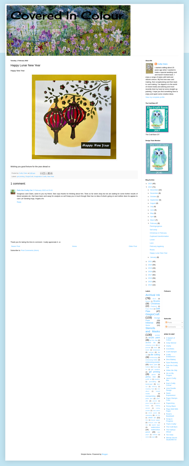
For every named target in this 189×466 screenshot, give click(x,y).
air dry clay (154, 340)
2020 (150, 265)
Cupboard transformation (159, 236)
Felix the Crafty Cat (24, 190)
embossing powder (153, 362)
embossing (154, 357)
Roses (152, 250)
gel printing (21, 176)
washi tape (156, 425)
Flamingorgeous (156, 226)
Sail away (153, 230)
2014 (150, 285)
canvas (151, 352)
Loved (152, 240)
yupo (153, 437)
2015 (150, 282)
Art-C (154, 298)
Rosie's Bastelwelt (170, 415)
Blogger (105, 454)
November (154, 193)
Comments (171, 327)
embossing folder (151, 360)
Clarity (168, 346)
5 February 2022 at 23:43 (42, 190)
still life (157, 415)
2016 (150, 278)
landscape (149, 384)
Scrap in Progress (169, 420)
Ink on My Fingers (170, 374)
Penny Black (171, 406)
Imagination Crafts (40, 176)
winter (147, 437)
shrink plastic (152, 413)
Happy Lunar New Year (158, 253)
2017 (150, 275)
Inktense (149, 323)
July (152, 207)
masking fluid (150, 389)
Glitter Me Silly (171, 370)
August (153, 203)
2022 (150, 187)
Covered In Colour (67, 15)
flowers (155, 367)
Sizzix (148, 325)
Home (74, 246)
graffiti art (149, 379)
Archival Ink (153, 294)
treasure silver (152, 422)
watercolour (155, 427)
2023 (150, 184)
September (154, 200)
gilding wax (151, 377)
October (153, 196)
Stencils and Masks (153, 330)
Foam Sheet (149, 309)
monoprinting (150, 396)
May (152, 213)
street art (152, 418)
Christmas (155, 303)
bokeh (147, 350)
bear (155, 347)
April (152, 217)
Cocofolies (170, 349)
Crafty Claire (162, 64)
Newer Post (15, 246)
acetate (157, 335)
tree (147, 425)
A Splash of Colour (170, 339)
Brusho (156, 301)
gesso (154, 374)
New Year (50, 176)
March (153, 220)
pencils (155, 401)
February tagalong (157, 246)
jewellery (157, 379)
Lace (151, 243)
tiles (147, 420)
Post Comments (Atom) (30, 250)
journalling (152, 381)
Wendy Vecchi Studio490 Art (171, 439)
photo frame (149, 403)
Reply (19, 202)
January (153, 257)
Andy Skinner (171, 343)
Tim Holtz (169, 435)
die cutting (155, 354)
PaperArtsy (170, 403)
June (152, 210)
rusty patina (156, 410)
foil (146, 369)
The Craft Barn (171, 427)
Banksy (148, 301)
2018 (150, 271)
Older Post (133, 246)
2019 (150, 268)
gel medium (155, 369)
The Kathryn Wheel (171, 431)
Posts (169, 322)
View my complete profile (155, 97)
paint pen (149, 398)
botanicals (156, 350)
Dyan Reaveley (172, 363)
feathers (148, 367)
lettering (154, 386)
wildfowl (154, 434)
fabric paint (153, 364)
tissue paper (155, 420)
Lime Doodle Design (171, 389)
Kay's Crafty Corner (170, 384)
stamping (149, 415)
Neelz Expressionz (171, 394)
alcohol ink (151, 343)
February (154, 223)
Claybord (154, 306)
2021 (150, 261)
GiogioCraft (29, 176)
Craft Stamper (171, 352)
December (154, 190)
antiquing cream (150, 345)
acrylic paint (154, 337)
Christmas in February (158, 233)
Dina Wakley (171, 359)
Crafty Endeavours (170, 356)
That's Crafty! (171, 424)
